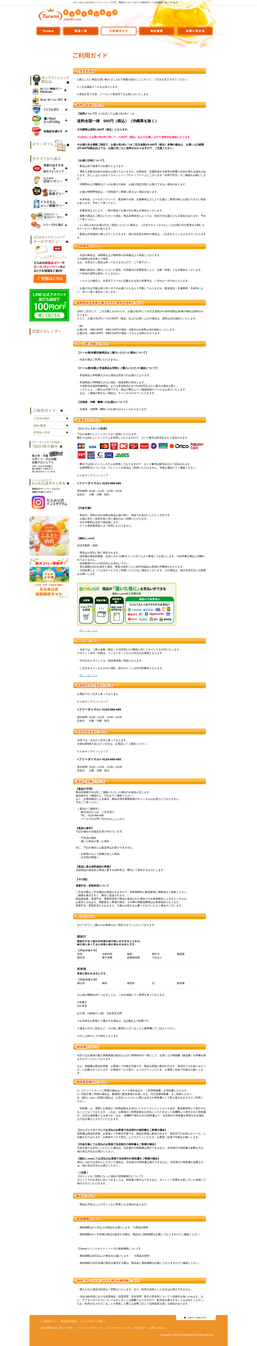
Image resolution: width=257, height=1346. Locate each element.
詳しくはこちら (89, 630)
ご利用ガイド (49, 1321)
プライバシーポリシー (89, 1327)
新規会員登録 (69, 1321)
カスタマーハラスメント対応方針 (125, 1327)
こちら (115, 818)
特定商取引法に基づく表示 (57, 1327)
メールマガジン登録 (91, 1321)
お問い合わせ (156, 1327)
